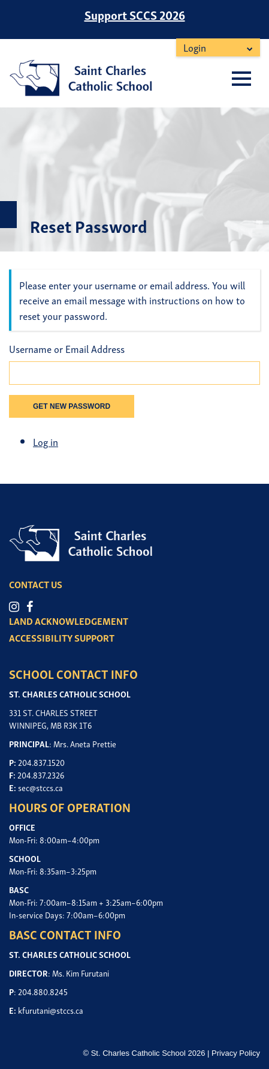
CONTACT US (35, 584)
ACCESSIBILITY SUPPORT (61, 637)
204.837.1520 (41, 762)
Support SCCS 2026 (134, 14)
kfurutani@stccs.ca (50, 1010)
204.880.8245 (43, 991)
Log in (45, 441)
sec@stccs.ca (40, 787)
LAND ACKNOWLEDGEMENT (68, 620)
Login (194, 47)
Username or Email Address (67, 349)
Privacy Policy (235, 1053)
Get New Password (71, 406)
